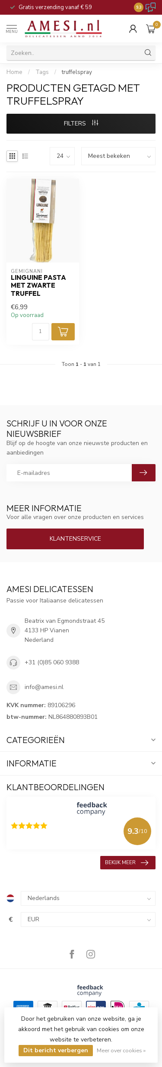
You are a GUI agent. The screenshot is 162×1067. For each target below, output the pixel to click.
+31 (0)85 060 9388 (52, 662)
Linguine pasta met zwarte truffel (38, 286)
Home (14, 72)
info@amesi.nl (44, 687)
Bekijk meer (126, 862)
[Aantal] (40, 331)
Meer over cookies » (121, 1050)
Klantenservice (75, 539)
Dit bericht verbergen (55, 1050)
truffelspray (77, 72)
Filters (81, 123)
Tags (42, 72)
